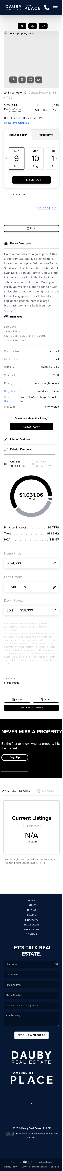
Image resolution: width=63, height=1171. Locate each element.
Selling (31, 915)
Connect (31, 934)
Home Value (31, 924)
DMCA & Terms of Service (34, 1166)
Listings (31, 905)
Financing (31, 919)
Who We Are (31, 929)
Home (31, 900)
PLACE (47, 1128)
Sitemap (55, 1166)
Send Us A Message (31, 1035)
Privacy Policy (10, 1166)
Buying (31, 910)
